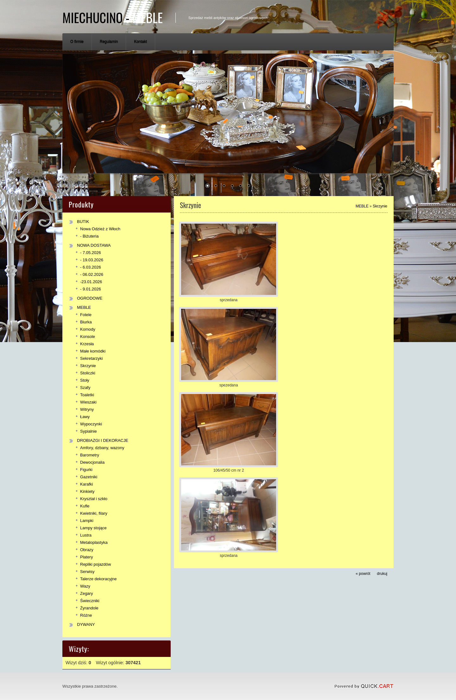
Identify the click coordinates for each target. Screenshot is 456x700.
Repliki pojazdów (95, 564)
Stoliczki (87, 373)
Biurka (86, 322)
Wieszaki (88, 402)
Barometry (89, 455)
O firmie (77, 41)
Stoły (84, 380)
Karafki (86, 484)
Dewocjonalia (92, 462)
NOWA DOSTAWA (94, 245)
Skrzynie (88, 365)
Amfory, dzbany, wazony (102, 447)
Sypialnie (88, 431)
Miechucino (112, 17)
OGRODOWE (89, 298)
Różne (86, 615)
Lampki (86, 520)
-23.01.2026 (91, 281)
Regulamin (109, 41)
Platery (86, 557)
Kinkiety (87, 491)
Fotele (86, 314)
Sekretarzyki (91, 358)
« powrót (363, 573)
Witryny (87, 409)
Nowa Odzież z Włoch (100, 228)
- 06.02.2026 (91, 274)
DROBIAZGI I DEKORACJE (102, 440)
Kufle (85, 506)
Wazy (85, 586)
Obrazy (86, 549)
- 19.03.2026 (91, 260)
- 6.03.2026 (90, 267)
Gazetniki (88, 476)
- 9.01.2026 (90, 289)
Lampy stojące (93, 527)
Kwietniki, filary (93, 513)
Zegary (86, 593)
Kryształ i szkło (93, 498)
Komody (87, 329)
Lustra (86, 535)
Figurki (86, 469)
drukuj (382, 573)
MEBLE (84, 307)
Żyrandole (89, 608)
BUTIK (83, 221)
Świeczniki (89, 600)
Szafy (85, 387)
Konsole (87, 336)
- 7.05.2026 (90, 252)
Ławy (85, 416)
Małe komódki (92, 351)
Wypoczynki (91, 424)
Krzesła (87, 343)
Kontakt (140, 41)
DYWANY (86, 624)
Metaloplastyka (94, 542)
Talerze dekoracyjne (98, 578)
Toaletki (87, 394)
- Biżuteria (89, 236)
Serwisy (87, 571)
